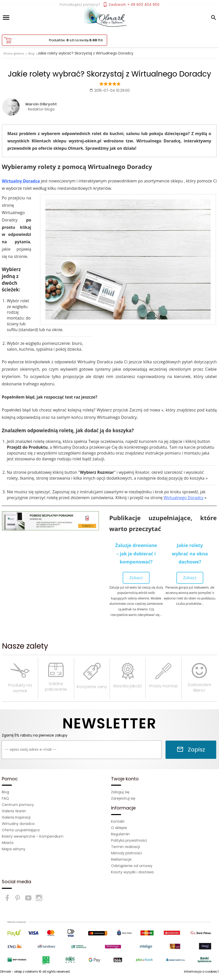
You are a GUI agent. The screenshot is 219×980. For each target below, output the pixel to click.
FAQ (5, 798)
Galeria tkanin (14, 811)
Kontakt (118, 821)
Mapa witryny (13, 849)
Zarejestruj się (123, 798)
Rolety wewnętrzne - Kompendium (32, 836)
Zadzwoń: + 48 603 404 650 (131, 4)
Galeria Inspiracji (16, 817)
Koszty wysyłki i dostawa (132, 872)
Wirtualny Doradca (21, 181)
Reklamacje (121, 859)
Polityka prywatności (129, 840)
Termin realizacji (125, 846)
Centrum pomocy (18, 804)
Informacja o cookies (200, 971)
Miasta (7, 842)
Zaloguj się (120, 792)
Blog (5, 792)
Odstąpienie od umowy (131, 865)
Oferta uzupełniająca (21, 830)
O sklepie (119, 827)
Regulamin (120, 834)
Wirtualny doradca (18, 823)
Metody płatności (126, 853)
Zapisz (191, 749)
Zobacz (136, 577)
